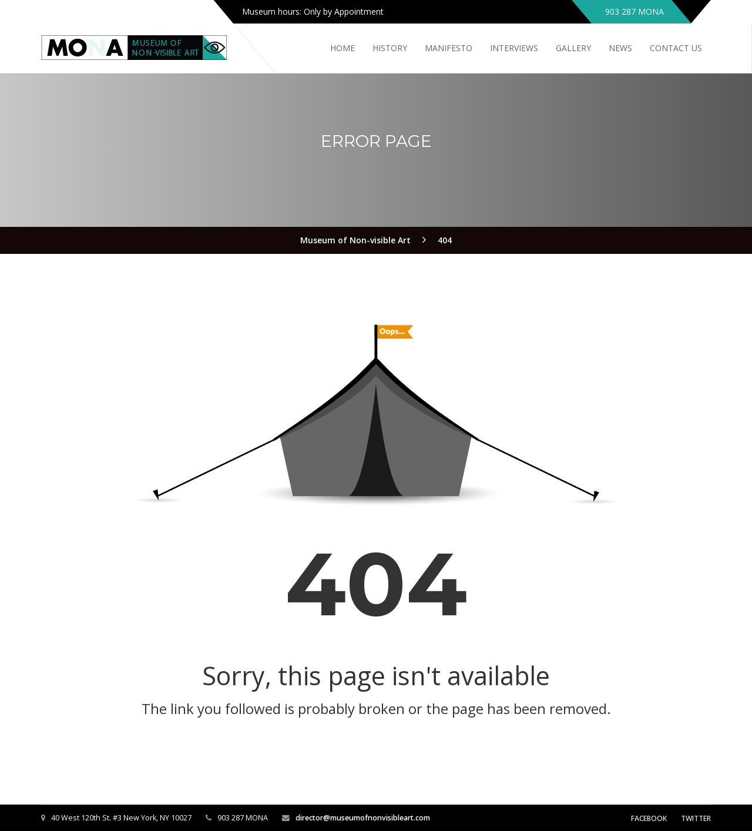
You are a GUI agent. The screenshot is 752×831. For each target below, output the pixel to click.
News (620, 47)
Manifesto (448, 47)
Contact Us (676, 47)
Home (342, 47)
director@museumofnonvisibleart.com (363, 818)
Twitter (696, 818)
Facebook (649, 818)
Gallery (573, 47)
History (389, 47)
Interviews (514, 47)
